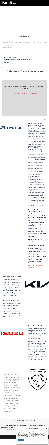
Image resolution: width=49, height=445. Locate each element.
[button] (46, 428)
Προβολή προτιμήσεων (41, 439)
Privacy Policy (35, 442)
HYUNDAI (18, 94)
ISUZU (26, 94)
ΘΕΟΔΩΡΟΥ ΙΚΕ (7, 2)
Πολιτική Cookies (29, 442)
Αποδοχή (21, 439)
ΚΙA (23, 94)
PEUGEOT (34, 94)
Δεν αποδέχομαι (30, 439)
